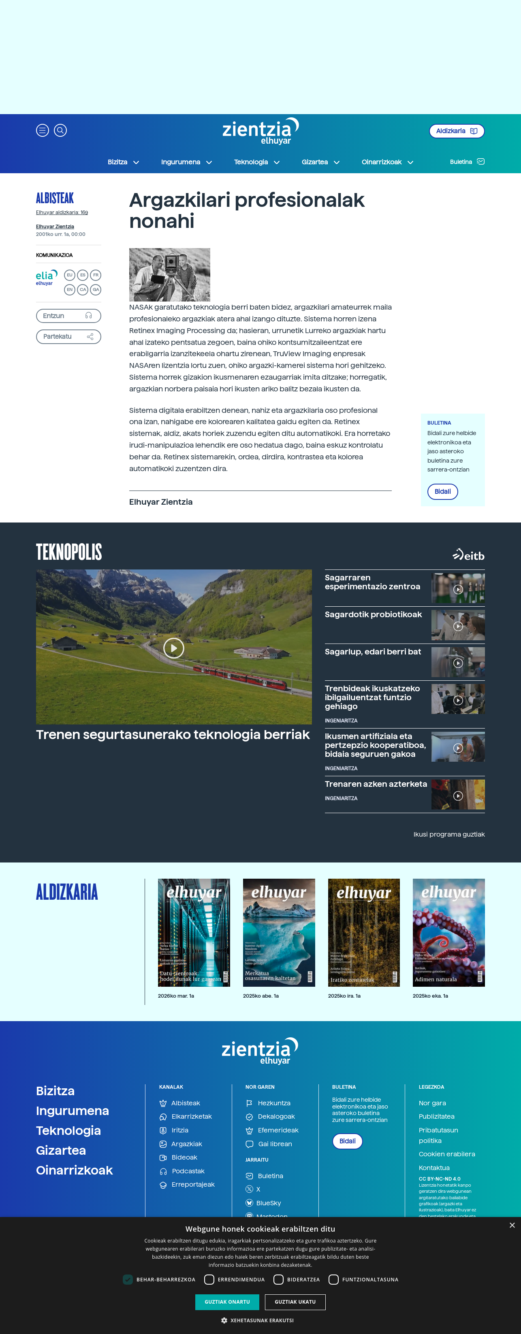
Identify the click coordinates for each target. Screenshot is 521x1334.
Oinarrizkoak (74, 1170)
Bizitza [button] (124, 162)
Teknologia (68, 1130)
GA (96, 289)
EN (70, 289)
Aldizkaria (457, 131)
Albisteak (55, 197)
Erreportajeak (187, 1185)
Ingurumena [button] (187, 162)
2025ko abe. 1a (261, 996)
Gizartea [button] (321, 162)
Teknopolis (69, 550)
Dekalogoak (270, 1117)
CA (83, 289)
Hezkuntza (268, 1103)
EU (70, 275)
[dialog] (260, 1275)
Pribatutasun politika (438, 1135)
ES (82, 275)
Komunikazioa (54, 255)
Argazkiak (180, 1144)
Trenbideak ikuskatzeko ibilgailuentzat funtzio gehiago (372, 697)
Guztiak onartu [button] (227, 1301)
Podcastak (182, 1171)
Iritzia (173, 1130)
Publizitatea (437, 1116)
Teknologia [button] (257, 162)
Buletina (467, 161)
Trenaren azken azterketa (376, 784)
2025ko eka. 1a (430, 996)
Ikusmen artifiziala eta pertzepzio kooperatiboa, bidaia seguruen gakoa (375, 745)
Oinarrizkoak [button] (388, 162)
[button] (42, 129)
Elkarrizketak (185, 1117)
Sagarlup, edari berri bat (373, 651)
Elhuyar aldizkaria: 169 (62, 212)
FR (95, 275)
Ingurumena (72, 1110)
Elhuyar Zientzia (55, 226)
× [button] (512, 1226)
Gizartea (61, 1150)
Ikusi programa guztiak (449, 834)
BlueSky (263, 1203)
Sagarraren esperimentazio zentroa (373, 582)
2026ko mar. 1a (176, 996)
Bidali (443, 491)
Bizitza (55, 1090)
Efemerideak (272, 1130)
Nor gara (432, 1103)
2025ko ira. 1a (344, 996)
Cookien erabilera (447, 1154)
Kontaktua (434, 1168)
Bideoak (178, 1157)
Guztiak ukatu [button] (295, 1301)
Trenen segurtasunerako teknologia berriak (173, 734)
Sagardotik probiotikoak (373, 614)
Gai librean (269, 1144)
